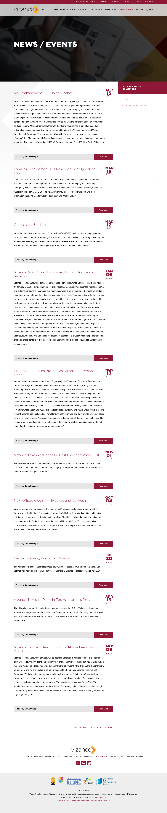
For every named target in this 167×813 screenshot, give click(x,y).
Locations (138, 2)
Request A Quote (144, 10)
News (125, 99)
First (75, 728)
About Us (47, 10)
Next (104, 728)
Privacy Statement (99, 797)
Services (83, 10)
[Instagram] (89, 763)
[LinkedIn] (83, 763)
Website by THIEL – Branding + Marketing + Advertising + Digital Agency (83, 800)
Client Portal (82, 2)
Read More (103, 157)
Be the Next (126, 2)
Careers (115, 2)
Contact (149, 2)
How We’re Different (65, 10)
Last (110, 728)
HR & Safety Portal (100, 2)
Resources (110, 10)
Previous (82, 728)
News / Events (126, 10)
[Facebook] (78, 763)
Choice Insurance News (135, 106)
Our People (96, 10)
